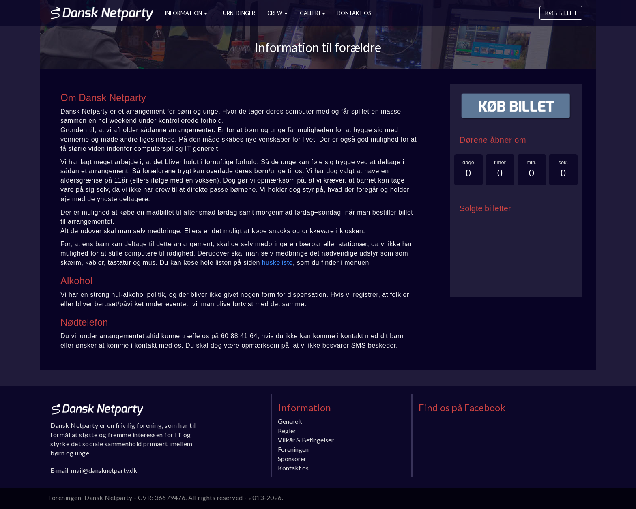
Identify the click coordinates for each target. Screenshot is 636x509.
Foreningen (293, 449)
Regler (287, 430)
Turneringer (237, 13)
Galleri (312, 13)
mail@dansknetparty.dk (104, 470)
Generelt (290, 421)
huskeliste (277, 262)
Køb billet (561, 12)
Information (186, 13)
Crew (277, 13)
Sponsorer (292, 458)
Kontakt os (354, 13)
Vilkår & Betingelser (306, 440)
